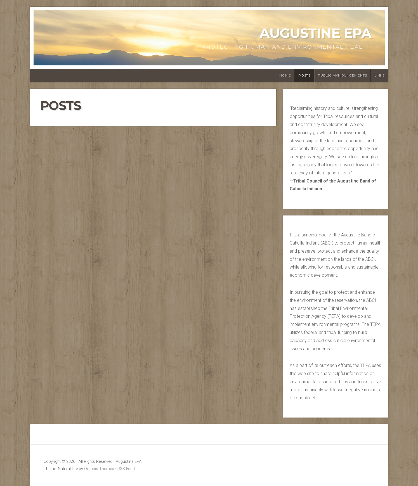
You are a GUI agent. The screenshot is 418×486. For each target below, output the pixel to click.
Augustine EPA (315, 33)
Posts (304, 75)
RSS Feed (126, 468)
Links (379, 75)
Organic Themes (99, 468)
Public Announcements (342, 75)
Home (285, 75)
